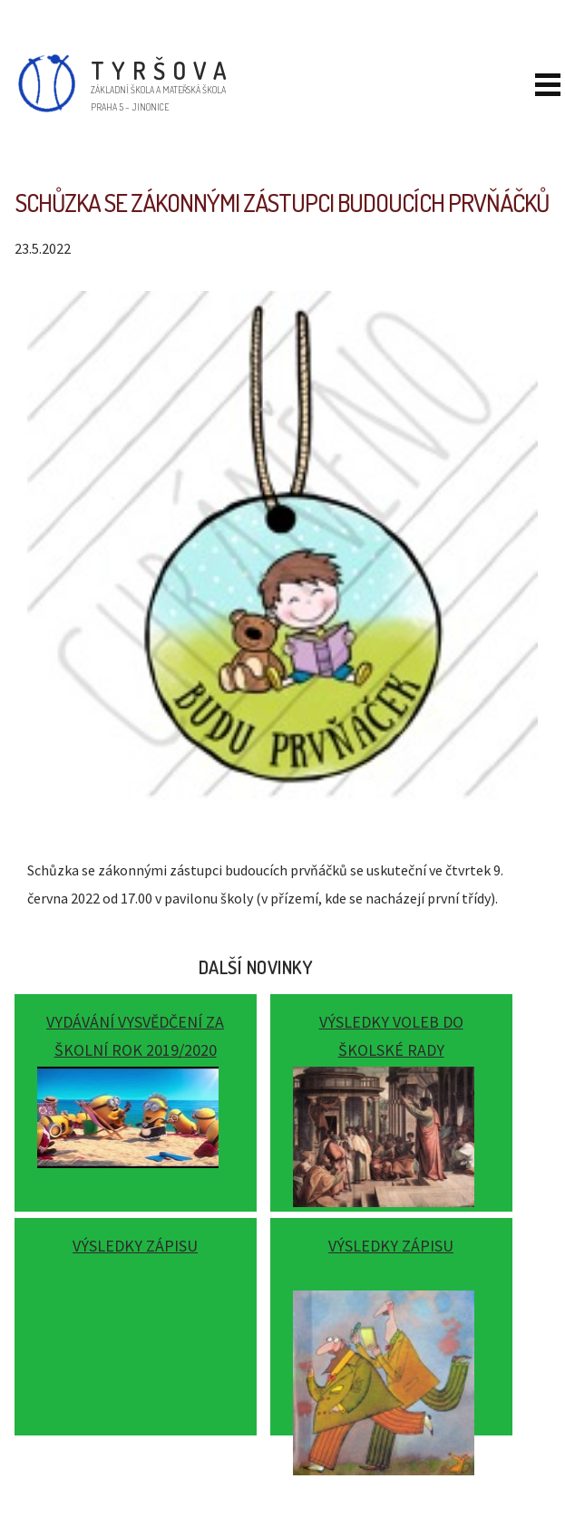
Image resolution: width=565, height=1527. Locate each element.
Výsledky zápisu (135, 1245)
